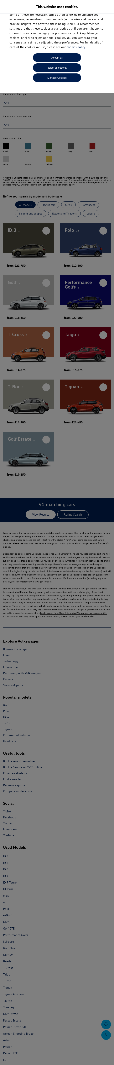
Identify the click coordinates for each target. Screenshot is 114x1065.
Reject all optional (57, 67)
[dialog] (57, 532)
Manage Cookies (57, 77)
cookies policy (76, 47)
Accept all (57, 57)
